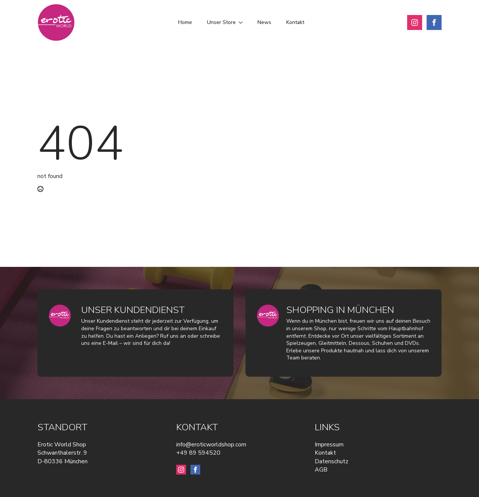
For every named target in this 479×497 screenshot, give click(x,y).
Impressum (329, 444)
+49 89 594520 (198, 453)
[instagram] (414, 22)
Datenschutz (331, 461)
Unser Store (221, 22)
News (264, 22)
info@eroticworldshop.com (211, 444)
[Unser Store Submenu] (243, 22)
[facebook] (434, 22)
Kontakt (295, 22)
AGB (321, 470)
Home (185, 22)
